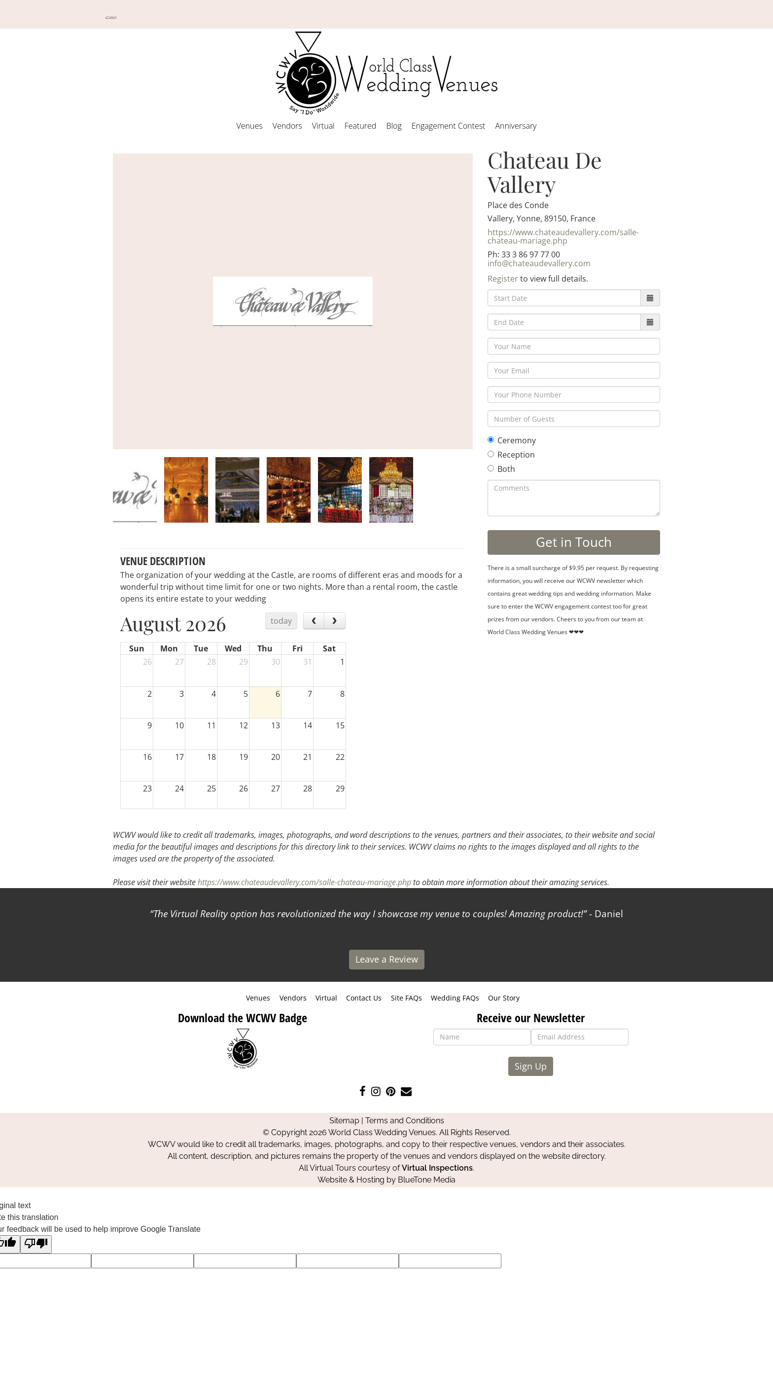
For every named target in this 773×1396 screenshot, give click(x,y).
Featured (361, 125)
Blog (393, 125)
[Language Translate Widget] (110, 18)
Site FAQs (406, 997)
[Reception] (491, 454)
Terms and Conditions (404, 1120)
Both (501, 469)
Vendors (287, 125)
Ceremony (512, 440)
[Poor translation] (36, 1244)
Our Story (504, 997)
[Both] (491, 468)
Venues (250, 125)
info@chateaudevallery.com (539, 263)
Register (503, 278)
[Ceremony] (491, 439)
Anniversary (515, 125)
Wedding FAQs (455, 997)
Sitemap (344, 1120)
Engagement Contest (449, 125)
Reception (511, 454)
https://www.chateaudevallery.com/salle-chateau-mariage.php (563, 237)
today (281, 620)
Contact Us (364, 997)
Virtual (323, 125)
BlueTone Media (427, 1179)
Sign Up (531, 1066)
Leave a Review (386, 959)
